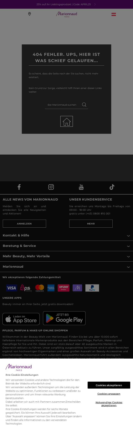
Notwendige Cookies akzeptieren (109, 403)
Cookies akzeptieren (109, 385)
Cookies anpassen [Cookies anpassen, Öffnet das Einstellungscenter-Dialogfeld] (108, 393)
